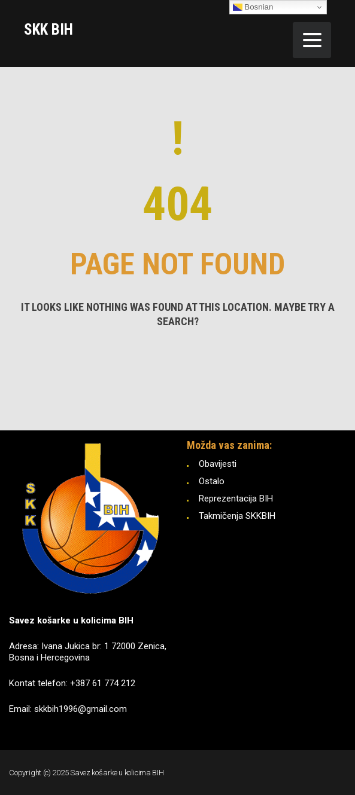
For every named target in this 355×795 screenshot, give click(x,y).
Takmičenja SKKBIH (237, 515)
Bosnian (253, 7)
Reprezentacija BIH (236, 498)
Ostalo (211, 481)
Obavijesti (217, 463)
